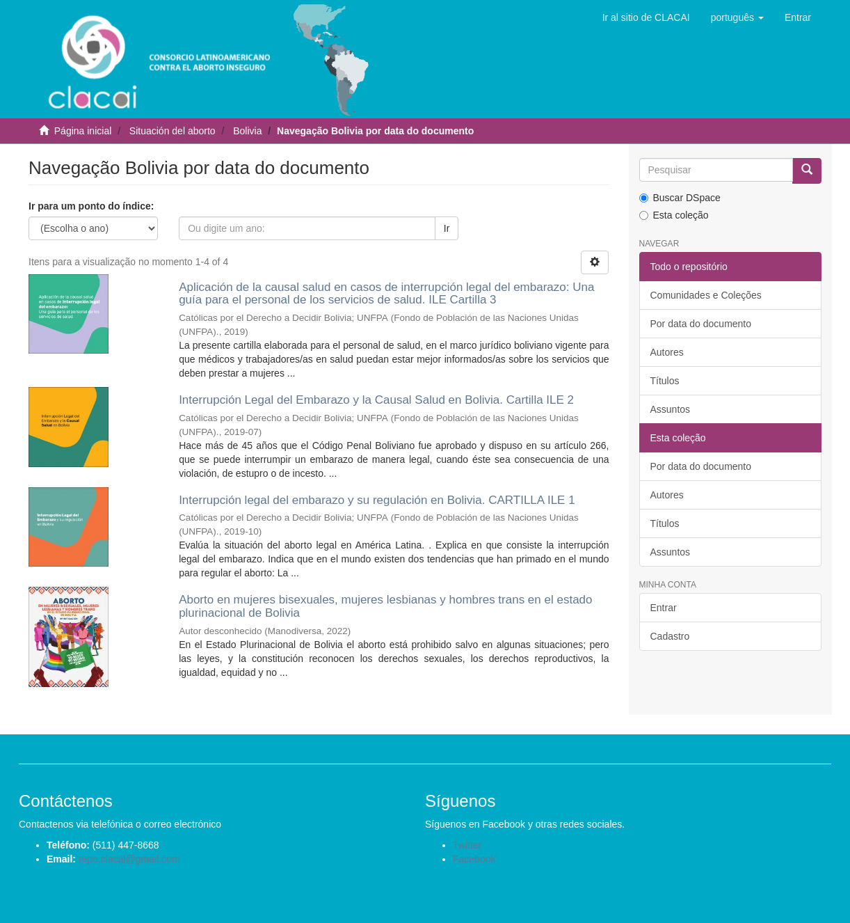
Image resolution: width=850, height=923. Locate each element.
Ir (447, 228)
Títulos (665, 380)
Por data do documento (701, 323)
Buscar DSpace (680, 197)
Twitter (467, 845)
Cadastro (670, 636)
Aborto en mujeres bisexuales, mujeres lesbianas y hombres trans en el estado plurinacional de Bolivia (385, 606)
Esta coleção (674, 215)
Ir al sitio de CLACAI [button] (646, 17)
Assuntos (670, 409)
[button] (737, 17)
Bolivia (247, 130)
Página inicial (83, 130)
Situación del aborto (172, 130)
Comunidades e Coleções (706, 295)
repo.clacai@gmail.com (129, 859)
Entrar (663, 607)
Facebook (474, 859)
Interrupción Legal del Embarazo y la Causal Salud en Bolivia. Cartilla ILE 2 (376, 400)
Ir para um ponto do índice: (91, 206)
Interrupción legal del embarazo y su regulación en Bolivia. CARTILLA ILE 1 (377, 500)
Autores (667, 352)
